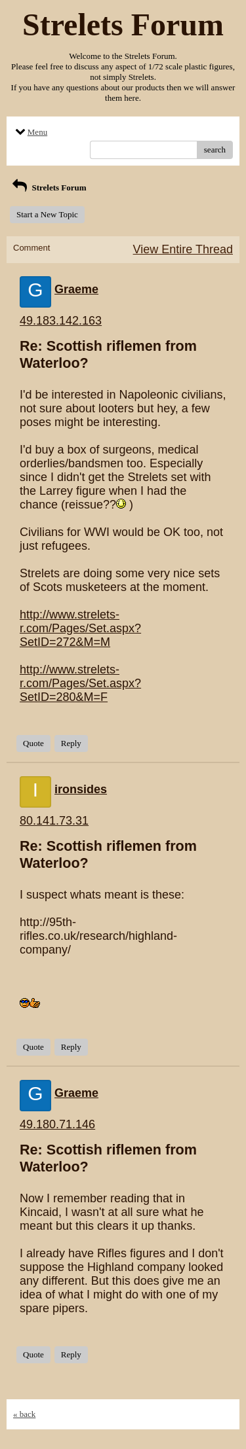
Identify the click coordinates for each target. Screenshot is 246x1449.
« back (24, 1414)
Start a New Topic (47, 214)
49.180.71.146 (57, 1124)
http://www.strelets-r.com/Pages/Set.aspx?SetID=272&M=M (80, 628)
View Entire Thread (183, 249)
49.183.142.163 (61, 320)
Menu (30, 132)
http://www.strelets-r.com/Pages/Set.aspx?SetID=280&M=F (80, 683)
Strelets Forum (48, 187)
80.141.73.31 (54, 820)
